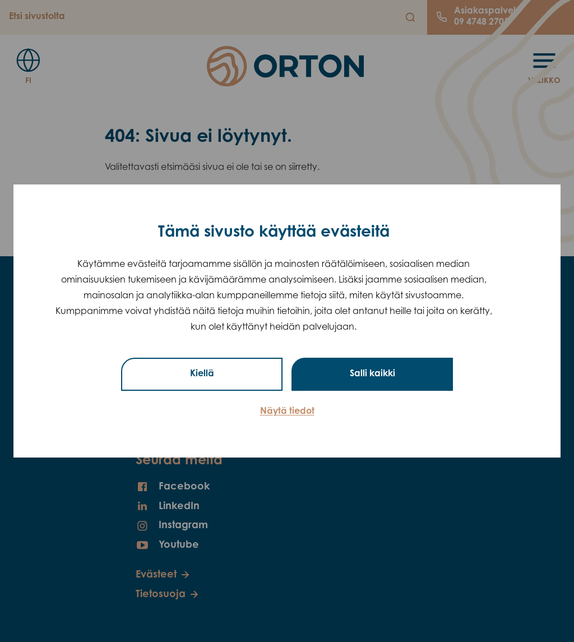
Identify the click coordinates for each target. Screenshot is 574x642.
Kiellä (202, 374)
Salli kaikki (372, 374)
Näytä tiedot (287, 411)
